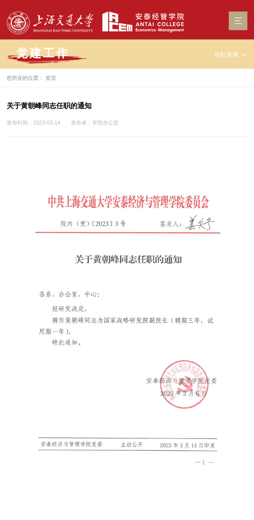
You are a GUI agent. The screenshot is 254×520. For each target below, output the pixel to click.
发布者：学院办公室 (95, 122)
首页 (51, 78)
